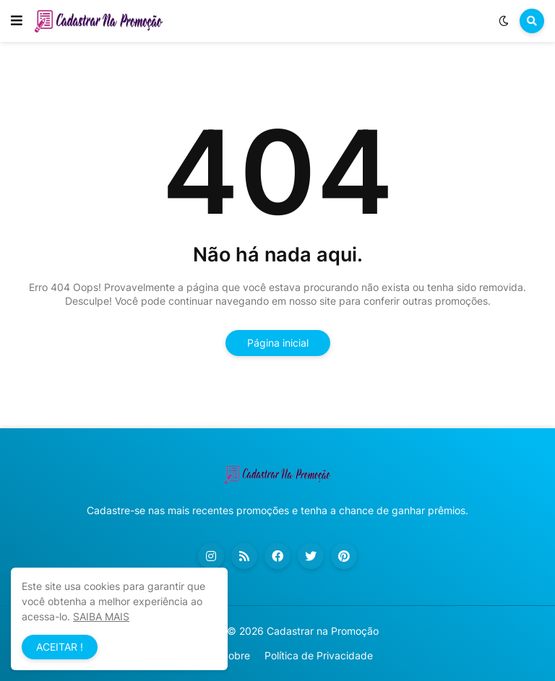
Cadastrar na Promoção (323, 631)
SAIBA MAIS (101, 616)
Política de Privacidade (318, 655)
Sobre (236, 655)
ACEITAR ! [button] (59, 647)
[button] (16, 21)
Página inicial (278, 343)
